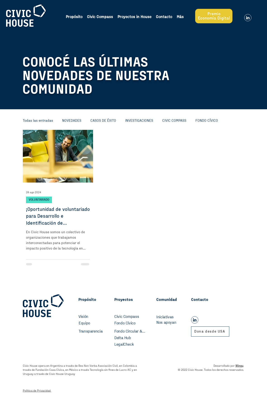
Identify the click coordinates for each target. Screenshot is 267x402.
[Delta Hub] (128, 338)
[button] (180, 17)
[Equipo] (88, 323)
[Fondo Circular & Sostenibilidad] (129, 331)
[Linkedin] (247, 17)
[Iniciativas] (171, 317)
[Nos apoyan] (171, 323)
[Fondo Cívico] (128, 323)
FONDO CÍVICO (206, 120)
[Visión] (86, 317)
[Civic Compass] (128, 317)
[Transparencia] (92, 331)
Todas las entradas (38, 120)
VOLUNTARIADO (39, 199)
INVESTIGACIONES (139, 120)
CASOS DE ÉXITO (103, 120)
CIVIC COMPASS (174, 120)
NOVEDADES (71, 120)
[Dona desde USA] (210, 331)
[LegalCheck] (128, 344)
